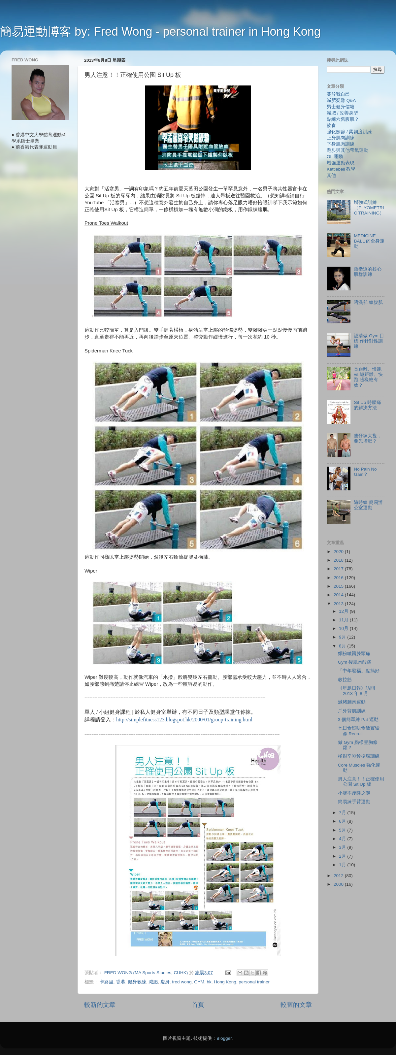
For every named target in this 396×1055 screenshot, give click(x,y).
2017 (339, 568)
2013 (339, 603)
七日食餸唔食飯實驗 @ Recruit (359, 731)
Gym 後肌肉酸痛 (355, 662)
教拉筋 (345, 679)
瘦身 (165, 981)
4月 (343, 838)
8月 (343, 645)
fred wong (181, 981)
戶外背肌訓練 (352, 711)
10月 (344, 628)
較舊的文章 (296, 1004)
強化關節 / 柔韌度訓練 (349, 131)
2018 (339, 560)
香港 (120, 981)
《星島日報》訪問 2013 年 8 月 (356, 691)
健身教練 (137, 981)
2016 (339, 577)
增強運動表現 (340, 162)
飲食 (331, 125)
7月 (343, 812)
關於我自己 (338, 94)
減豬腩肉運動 (352, 702)
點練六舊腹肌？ (343, 119)
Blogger (224, 1038)
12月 (344, 611)
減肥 (153, 981)
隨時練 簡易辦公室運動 (368, 505)
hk (209, 981)
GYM (199, 981)
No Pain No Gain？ (365, 472)
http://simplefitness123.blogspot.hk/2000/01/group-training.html (184, 719)
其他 (331, 175)
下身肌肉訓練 (340, 144)
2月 (343, 856)
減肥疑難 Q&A (341, 100)
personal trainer (254, 981)
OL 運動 (335, 156)
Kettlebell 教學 (341, 169)
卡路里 (107, 981)
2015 (339, 586)
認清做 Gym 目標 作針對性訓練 (369, 341)
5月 (343, 830)
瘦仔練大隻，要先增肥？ (367, 438)
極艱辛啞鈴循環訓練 (359, 756)
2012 (339, 875)
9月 (343, 637)
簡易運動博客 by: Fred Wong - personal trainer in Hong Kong (160, 31)
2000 (339, 884)
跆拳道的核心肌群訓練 (367, 272)
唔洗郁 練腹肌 (368, 302)
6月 (343, 821)
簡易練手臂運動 (354, 801)
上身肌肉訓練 (340, 137)
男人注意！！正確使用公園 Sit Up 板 (361, 781)
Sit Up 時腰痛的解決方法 (367, 405)
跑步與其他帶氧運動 (347, 150)
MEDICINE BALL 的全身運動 (369, 241)
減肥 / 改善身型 (342, 113)
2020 (339, 551)
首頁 (198, 1004)
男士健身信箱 (340, 106)
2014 (339, 594)
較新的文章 (100, 1004)
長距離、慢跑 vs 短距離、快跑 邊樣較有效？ (368, 377)
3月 (343, 847)
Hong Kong (225, 981)
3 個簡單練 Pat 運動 (358, 719)
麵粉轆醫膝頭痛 (354, 653)
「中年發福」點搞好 (359, 670)
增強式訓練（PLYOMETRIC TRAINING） (369, 207)
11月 (344, 619)
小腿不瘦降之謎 (354, 793)
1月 (343, 864)
